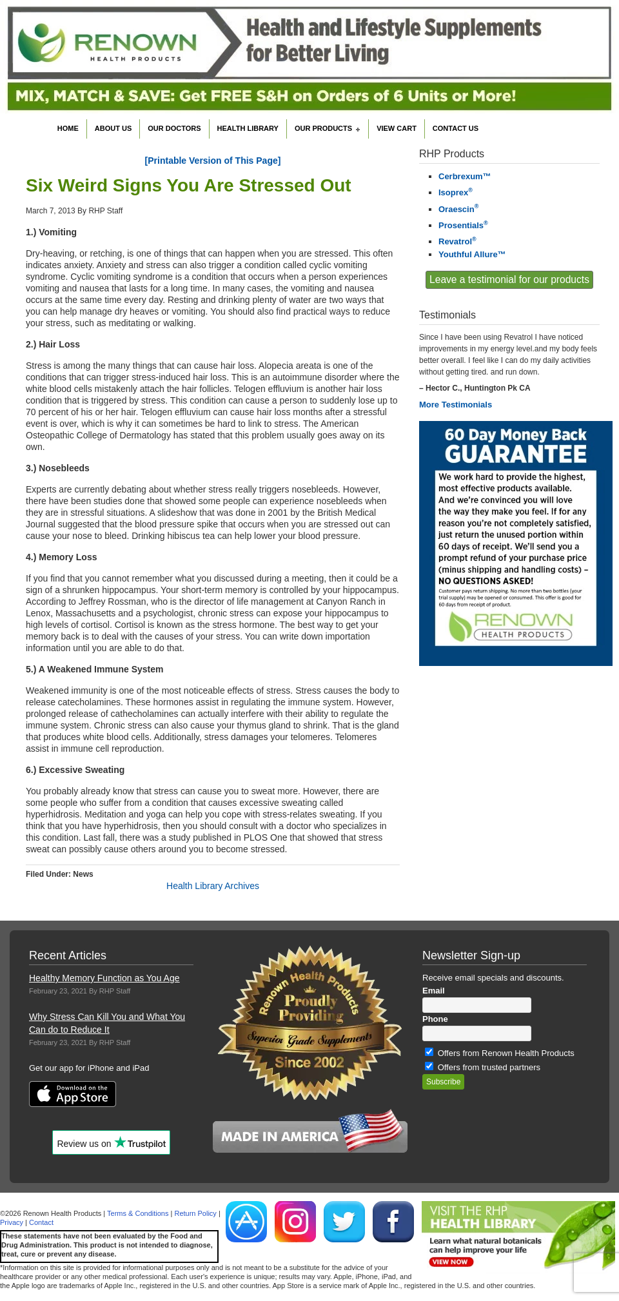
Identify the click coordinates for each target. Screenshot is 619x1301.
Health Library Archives (212, 886)
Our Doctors (174, 128)
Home (68, 128)
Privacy (11, 1222)
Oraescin (458, 209)
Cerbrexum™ (464, 176)
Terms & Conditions (137, 1213)
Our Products (325, 129)
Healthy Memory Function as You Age (104, 978)
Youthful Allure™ (472, 254)
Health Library (248, 128)
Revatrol (457, 241)
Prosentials (463, 225)
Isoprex (455, 192)
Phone (435, 1019)
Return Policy (195, 1213)
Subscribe (443, 1081)
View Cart (397, 128)
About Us (113, 128)
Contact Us (455, 128)
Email (433, 990)
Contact (41, 1222)
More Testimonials (455, 404)
